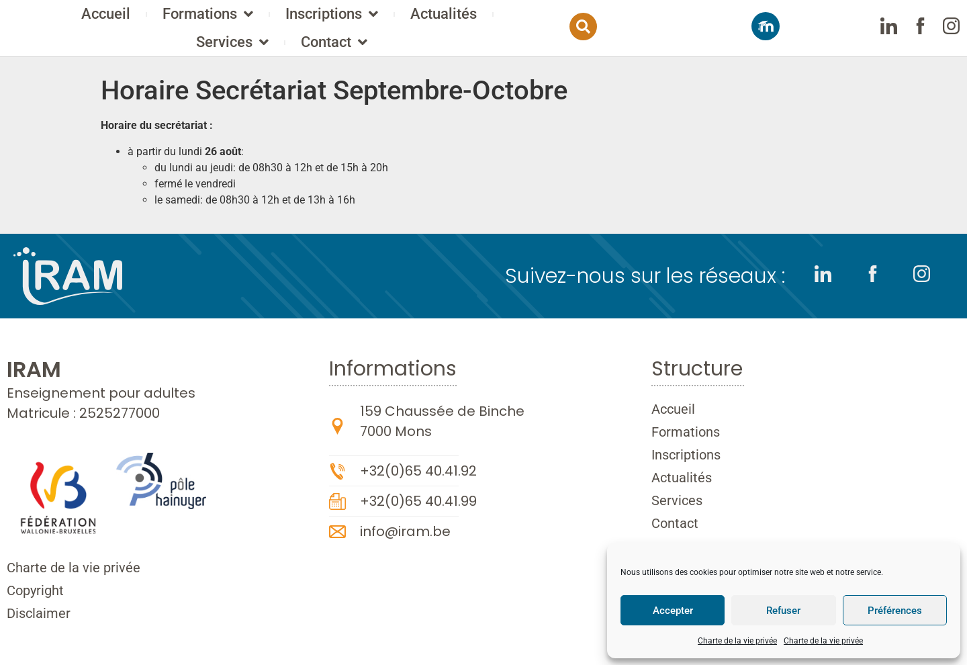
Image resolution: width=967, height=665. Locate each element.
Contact (407, 48)
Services (618, 20)
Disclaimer (39, 613)
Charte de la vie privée (737, 641)
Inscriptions (405, 20)
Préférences (895, 611)
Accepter (673, 611)
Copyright (35, 590)
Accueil (178, 19)
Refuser (783, 611)
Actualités (516, 19)
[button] (738, 32)
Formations (281, 20)
